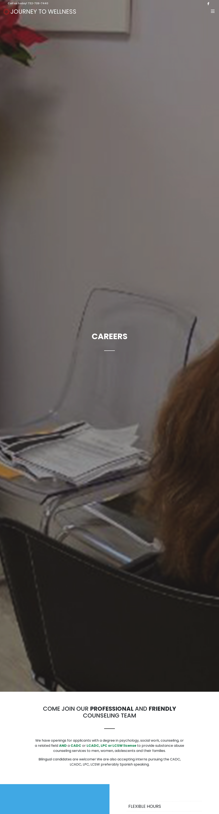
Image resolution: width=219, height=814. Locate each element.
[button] (212, 11)
